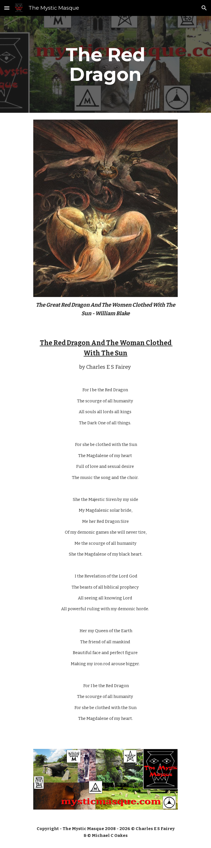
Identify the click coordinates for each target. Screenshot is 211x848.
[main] (105, 64)
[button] (7, 8)
